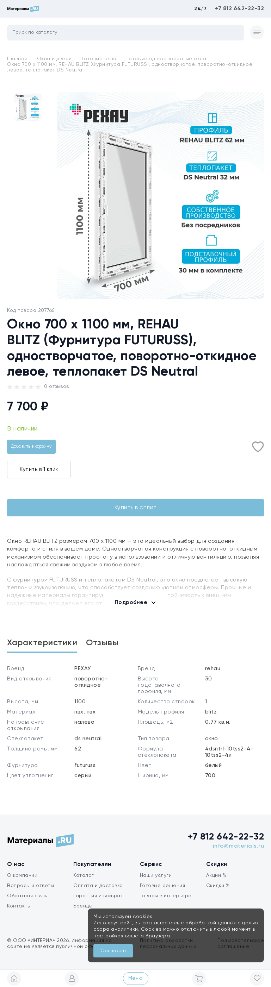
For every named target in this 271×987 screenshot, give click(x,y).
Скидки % (218, 891)
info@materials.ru (238, 852)
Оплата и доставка (98, 891)
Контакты (19, 911)
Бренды (82, 911)
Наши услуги (156, 881)
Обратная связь (27, 901)
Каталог (83, 881)
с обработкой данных (208, 922)
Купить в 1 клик (39, 469)
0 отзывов (56, 386)
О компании (22, 881)
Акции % (216, 881)
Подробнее (131, 603)
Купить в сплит (135, 508)
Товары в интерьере (166, 901)
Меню (135, 978)
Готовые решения (162, 891)
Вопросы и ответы (30, 891)
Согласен (113, 950)
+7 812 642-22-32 (239, 9)
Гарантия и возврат (98, 901)
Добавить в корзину (31, 446)
